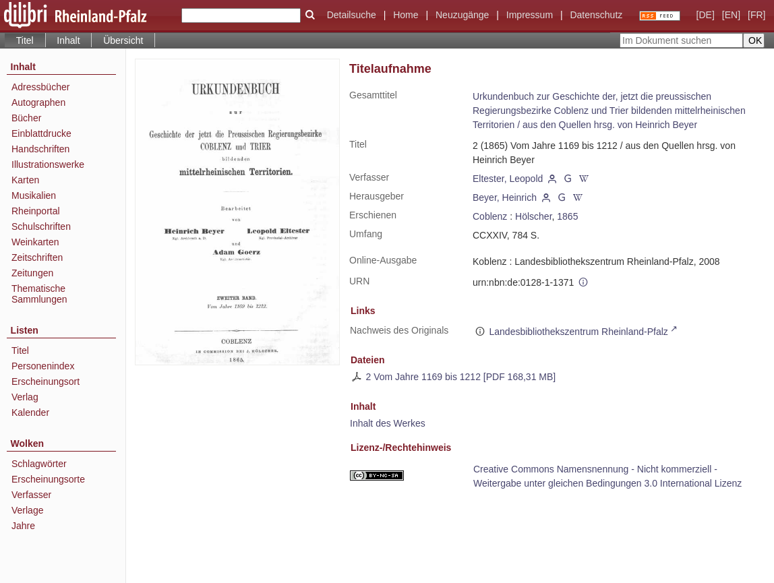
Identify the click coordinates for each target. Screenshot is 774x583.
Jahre (23, 525)
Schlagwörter (39, 463)
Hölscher (533, 216)
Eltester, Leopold (508, 178)
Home (405, 14)
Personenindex (42, 366)
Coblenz (490, 216)
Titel (20, 350)
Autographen (38, 102)
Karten (25, 180)
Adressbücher (40, 87)
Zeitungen (32, 273)
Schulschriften (41, 226)
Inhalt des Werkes (387, 423)
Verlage (27, 510)
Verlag (24, 397)
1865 (567, 216)
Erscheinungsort (45, 381)
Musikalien (33, 195)
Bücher (26, 118)
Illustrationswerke (47, 164)
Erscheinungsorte (48, 479)
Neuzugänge (462, 14)
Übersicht (123, 40)
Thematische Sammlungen (39, 294)
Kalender (30, 412)
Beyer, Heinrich (505, 197)
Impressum (529, 14)
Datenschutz (596, 14)
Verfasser (31, 494)
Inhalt (68, 40)
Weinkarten (35, 242)
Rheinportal (35, 211)
